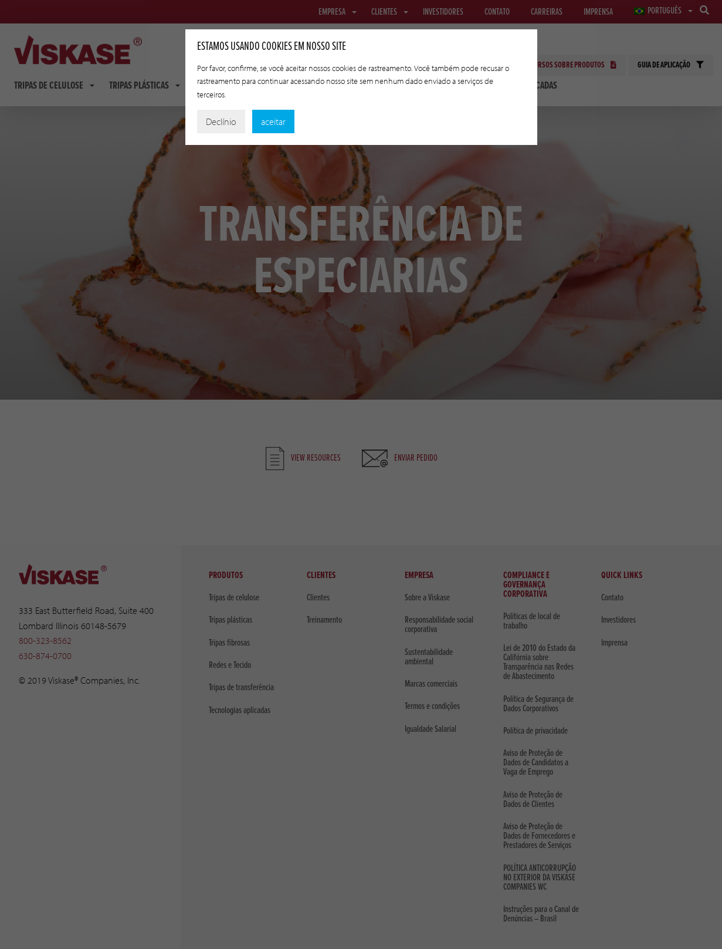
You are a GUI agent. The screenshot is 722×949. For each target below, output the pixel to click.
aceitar (273, 121)
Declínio (221, 121)
